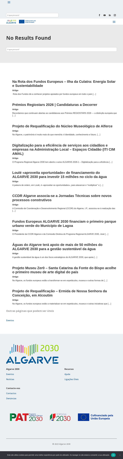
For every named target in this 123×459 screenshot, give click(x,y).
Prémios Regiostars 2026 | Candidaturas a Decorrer (54, 105)
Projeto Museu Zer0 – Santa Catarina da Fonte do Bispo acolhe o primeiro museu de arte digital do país (64, 270)
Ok (113, 455)
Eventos (10, 320)
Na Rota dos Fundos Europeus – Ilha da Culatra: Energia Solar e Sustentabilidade (64, 84)
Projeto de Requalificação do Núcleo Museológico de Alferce (62, 126)
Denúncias (11, 398)
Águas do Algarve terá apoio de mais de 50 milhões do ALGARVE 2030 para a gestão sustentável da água (57, 247)
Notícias (10, 379)
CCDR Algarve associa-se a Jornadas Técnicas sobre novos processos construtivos (62, 198)
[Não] (120, 455)
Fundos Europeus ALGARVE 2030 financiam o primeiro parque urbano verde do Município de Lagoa (64, 223)
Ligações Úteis (72, 379)
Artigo (15, 90)
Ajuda (67, 374)
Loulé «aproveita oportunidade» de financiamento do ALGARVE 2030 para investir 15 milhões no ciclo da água (59, 175)
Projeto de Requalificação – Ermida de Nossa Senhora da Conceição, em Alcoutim (59, 293)
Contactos (11, 393)
